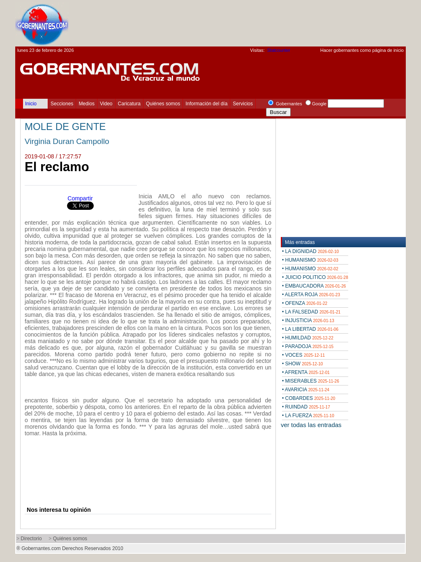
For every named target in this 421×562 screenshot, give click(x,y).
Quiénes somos (163, 104)
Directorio (31, 538)
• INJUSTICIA (308, 320)
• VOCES (303, 355)
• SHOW (302, 364)
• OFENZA (304, 303)
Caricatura (129, 104)
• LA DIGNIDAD (310, 251)
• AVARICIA (305, 389)
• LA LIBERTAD (310, 329)
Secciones (62, 104)
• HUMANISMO (310, 260)
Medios (87, 104)
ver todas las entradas (311, 424)
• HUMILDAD (307, 338)
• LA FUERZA (308, 415)
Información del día (206, 104)
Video (106, 104)
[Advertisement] (256, 23)
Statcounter (278, 50)
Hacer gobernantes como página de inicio (362, 50)
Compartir (80, 198)
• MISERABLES (310, 381)
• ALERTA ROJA (311, 294)
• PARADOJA (307, 346)
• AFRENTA (306, 372)
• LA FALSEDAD (311, 312)
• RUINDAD (306, 407)
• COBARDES (308, 398)
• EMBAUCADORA (314, 286)
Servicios (243, 104)
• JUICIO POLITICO (315, 277)
